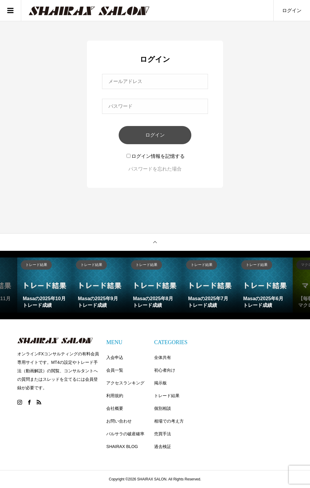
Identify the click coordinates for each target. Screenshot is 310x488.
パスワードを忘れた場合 (155, 168)
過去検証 (162, 446)
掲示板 (160, 382)
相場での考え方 (169, 421)
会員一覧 (114, 370)
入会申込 (114, 357)
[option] (44, 285)
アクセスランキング (125, 382)
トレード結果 (167, 395)
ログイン (292, 10)
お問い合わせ (119, 421)
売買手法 (162, 433)
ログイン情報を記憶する (156, 156)
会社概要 (114, 408)
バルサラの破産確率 (125, 433)
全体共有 (162, 357)
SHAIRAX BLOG (122, 446)
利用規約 (114, 395)
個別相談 (162, 408)
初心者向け (164, 370)
